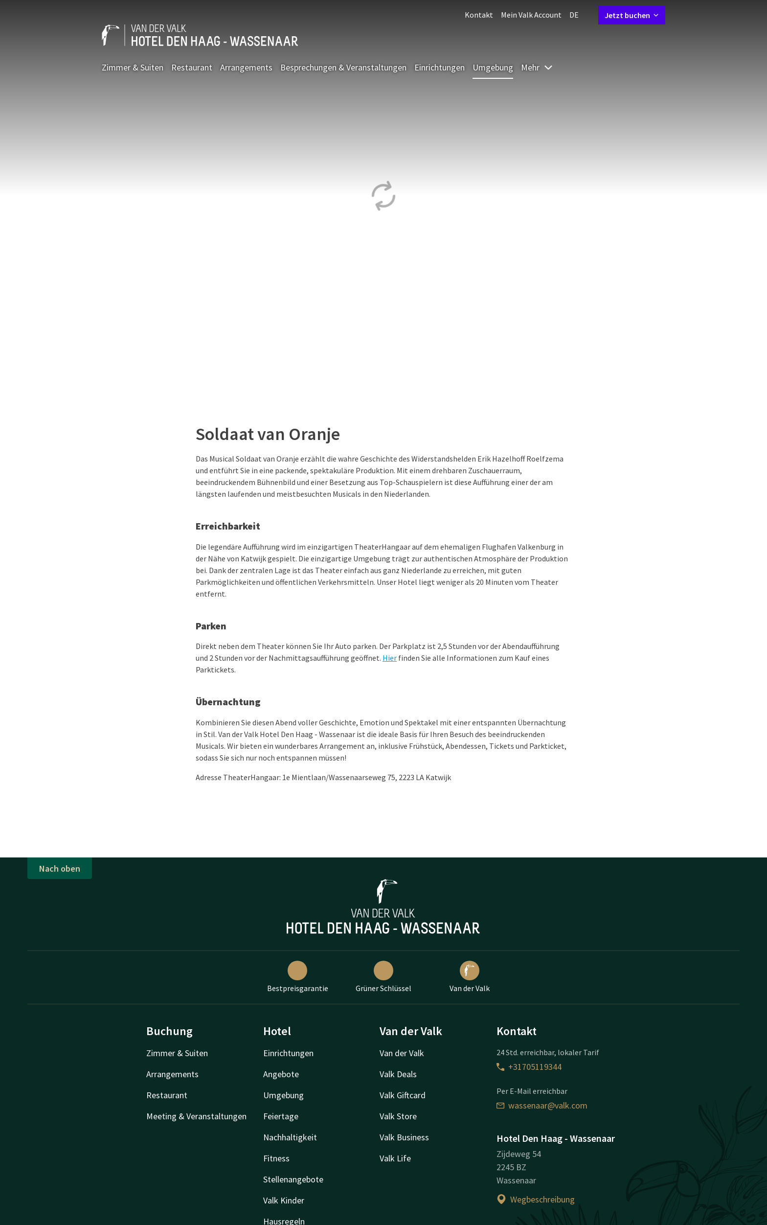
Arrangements (246, 67)
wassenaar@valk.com (541, 1105)
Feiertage (280, 1116)
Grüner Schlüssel (383, 977)
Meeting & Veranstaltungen (196, 1116)
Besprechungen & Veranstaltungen (343, 67)
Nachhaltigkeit (290, 1137)
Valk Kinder (283, 1200)
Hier (390, 658)
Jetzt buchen (632, 15)
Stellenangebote (293, 1179)
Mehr (537, 67)
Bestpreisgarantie (297, 977)
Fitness (276, 1158)
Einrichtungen (439, 67)
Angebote (281, 1074)
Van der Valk (470, 977)
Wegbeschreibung (535, 1199)
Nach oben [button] (59, 868)
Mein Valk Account (531, 15)
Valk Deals (398, 1074)
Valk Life (395, 1158)
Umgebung (493, 67)
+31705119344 (529, 1066)
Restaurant (191, 67)
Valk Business (404, 1137)
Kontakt (479, 15)
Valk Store (398, 1116)
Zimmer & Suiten (132, 67)
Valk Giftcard (403, 1095)
